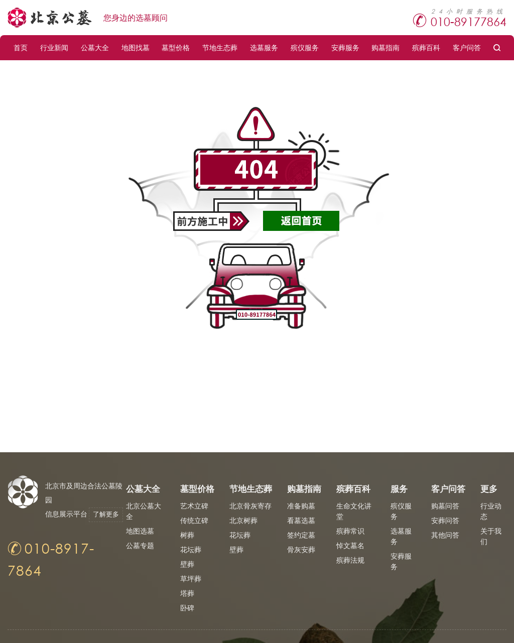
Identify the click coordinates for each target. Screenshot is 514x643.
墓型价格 (176, 47)
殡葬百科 (426, 47)
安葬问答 (445, 520)
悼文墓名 (350, 545)
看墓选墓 (301, 520)
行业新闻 (54, 47)
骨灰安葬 (301, 549)
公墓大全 (95, 47)
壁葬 (187, 564)
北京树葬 (243, 520)
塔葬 (187, 593)
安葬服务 (345, 47)
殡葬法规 (350, 560)
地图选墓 (140, 531)
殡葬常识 (350, 531)
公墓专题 (140, 545)
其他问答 (445, 535)
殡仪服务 (305, 47)
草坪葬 (190, 578)
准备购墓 (301, 505)
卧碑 (187, 607)
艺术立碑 (194, 505)
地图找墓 (135, 47)
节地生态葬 (219, 47)
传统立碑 (194, 520)
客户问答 (467, 47)
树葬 (187, 535)
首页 (21, 47)
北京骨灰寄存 (250, 505)
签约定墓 (301, 535)
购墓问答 (445, 505)
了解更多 (67, 528)
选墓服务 (264, 47)
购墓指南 (385, 47)
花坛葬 (190, 549)
